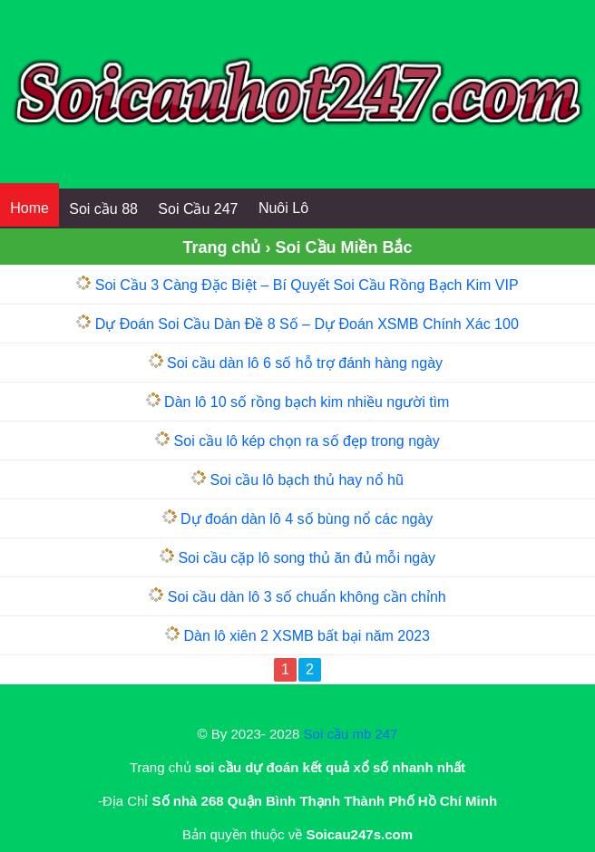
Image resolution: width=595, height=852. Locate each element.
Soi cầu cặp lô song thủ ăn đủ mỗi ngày (306, 558)
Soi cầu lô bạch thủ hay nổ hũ (307, 480)
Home (29, 208)
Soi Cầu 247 (198, 209)
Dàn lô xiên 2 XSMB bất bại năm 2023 (306, 636)
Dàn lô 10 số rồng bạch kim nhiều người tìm (306, 402)
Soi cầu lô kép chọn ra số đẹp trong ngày (307, 441)
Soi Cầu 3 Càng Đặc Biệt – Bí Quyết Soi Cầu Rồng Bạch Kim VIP (307, 285)
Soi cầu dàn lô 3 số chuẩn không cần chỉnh (307, 597)
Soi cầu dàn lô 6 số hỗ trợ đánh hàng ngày (307, 363)
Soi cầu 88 (103, 209)
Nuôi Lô (283, 208)
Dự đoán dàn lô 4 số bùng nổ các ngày (306, 519)
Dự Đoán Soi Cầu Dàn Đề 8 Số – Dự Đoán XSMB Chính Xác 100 (307, 324)
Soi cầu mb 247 (351, 733)
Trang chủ (221, 247)
